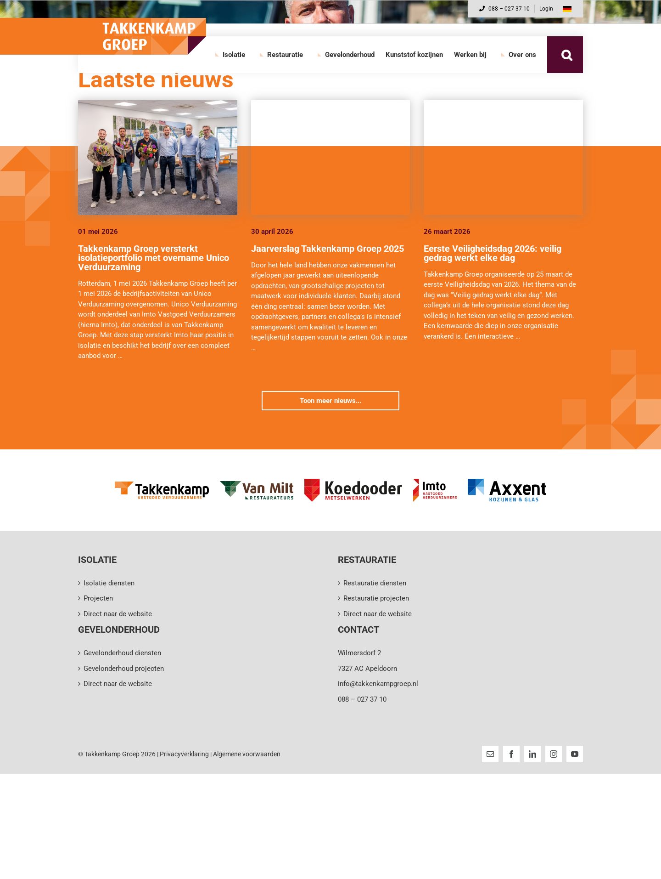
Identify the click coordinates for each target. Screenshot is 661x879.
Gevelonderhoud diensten (122, 653)
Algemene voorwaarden (246, 754)
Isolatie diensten (109, 583)
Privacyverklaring (184, 754)
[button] (566, 54)
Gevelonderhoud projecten (124, 668)
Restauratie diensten (374, 583)
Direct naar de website (118, 614)
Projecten (98, 598)
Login (546, 9)
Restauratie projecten (376, 598)
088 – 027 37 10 (504, 9)
